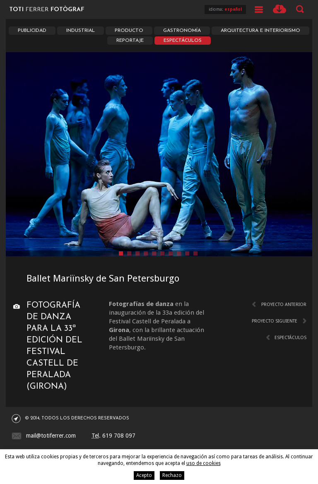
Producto (129, 30)
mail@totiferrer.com (51, 435)
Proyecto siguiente (274, 321)
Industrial (80, 30)
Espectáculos (183, 40)
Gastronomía (182, 30)
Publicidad (32, 30)
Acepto (144, 475)
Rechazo (172, 475)
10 (195, 253)
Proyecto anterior (283, 304)
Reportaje (130, 40)
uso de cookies (203, 463)
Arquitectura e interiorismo (260, 30)
